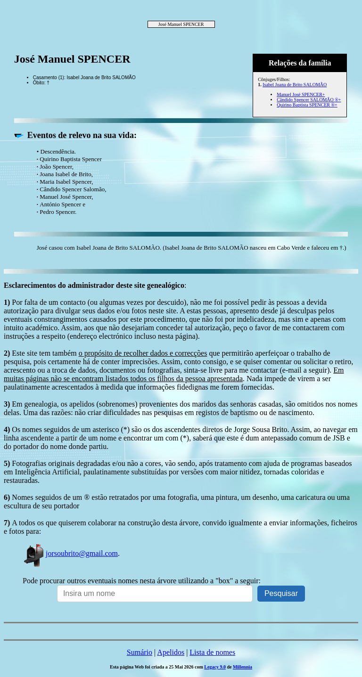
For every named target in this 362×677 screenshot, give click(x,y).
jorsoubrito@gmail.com (70, 553)
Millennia (242, 666)
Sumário (139, 652)
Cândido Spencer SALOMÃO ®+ (309, 99)
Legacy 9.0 (215, 666)
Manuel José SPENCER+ (301, 94)
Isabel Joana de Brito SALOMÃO (295, 84)
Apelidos (170, 652)
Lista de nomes (212, 652)
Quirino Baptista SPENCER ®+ (307, 104)
